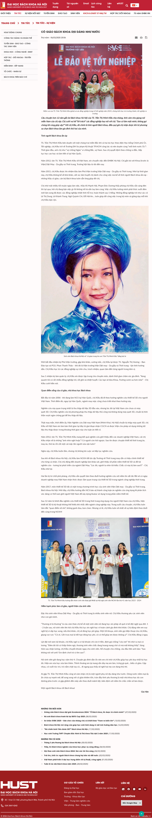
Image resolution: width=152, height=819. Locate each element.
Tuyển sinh (49, 13)
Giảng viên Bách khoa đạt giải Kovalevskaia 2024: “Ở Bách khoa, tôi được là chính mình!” (84, 713)
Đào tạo (62, 13)
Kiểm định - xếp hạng (13, 66)
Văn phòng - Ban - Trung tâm (77, 806)
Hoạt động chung (13, 32)
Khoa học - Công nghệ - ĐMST (18, 52)
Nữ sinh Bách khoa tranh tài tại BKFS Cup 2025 (64, 718)
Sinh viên (75, 13)
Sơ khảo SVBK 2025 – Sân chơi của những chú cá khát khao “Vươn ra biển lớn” (79, 722)
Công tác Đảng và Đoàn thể (18, 38)
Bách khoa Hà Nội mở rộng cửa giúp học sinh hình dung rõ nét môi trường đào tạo (80, 726)
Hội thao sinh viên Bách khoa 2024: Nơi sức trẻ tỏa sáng (69, 752)
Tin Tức (17, 13)
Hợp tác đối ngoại (120, 13)
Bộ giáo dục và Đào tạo (106, 789)
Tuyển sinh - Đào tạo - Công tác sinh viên (17, 45)
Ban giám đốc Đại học (74, 793)
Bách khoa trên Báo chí (15, 77)
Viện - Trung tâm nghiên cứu (77, 802)
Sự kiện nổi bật (32, 13)
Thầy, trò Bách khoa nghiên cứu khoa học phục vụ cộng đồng (71, 748)
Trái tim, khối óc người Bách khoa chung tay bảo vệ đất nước (71, 757)
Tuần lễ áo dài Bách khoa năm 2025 (60, 765)
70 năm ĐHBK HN (142, 13)
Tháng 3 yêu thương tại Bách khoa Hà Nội (62, 744)
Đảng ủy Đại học (71, 789)
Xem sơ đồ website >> (141, 817)
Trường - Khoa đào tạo (74, 797)
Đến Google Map (132, 804)
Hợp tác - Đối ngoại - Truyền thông (17, 59)
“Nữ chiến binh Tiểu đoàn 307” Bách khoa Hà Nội (66, 730)
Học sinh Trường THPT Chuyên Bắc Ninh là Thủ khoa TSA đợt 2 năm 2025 (76, 735)
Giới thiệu (6, 13)
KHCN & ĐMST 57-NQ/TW (95, 13)
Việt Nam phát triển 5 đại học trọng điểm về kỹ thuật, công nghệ (72, 761)
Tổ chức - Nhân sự (12, 71)
